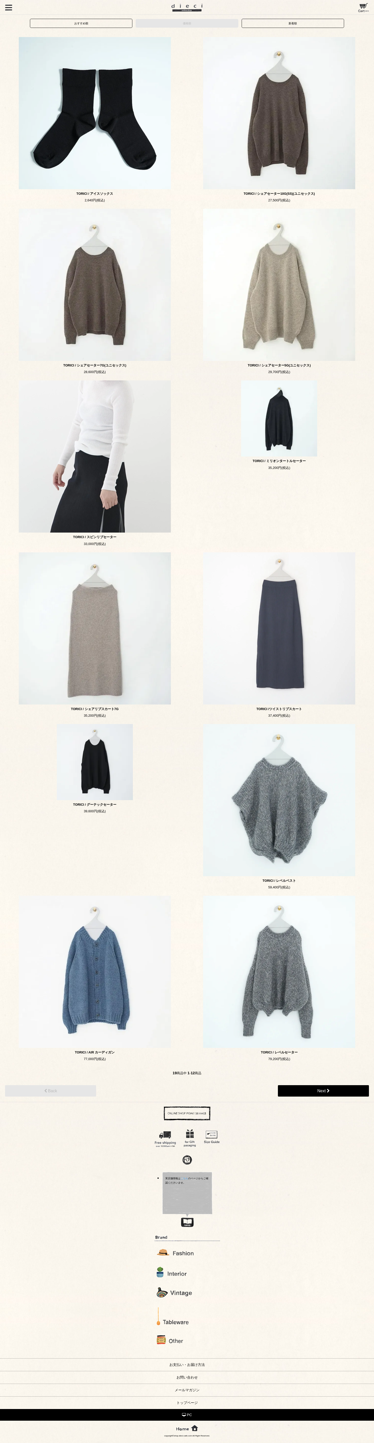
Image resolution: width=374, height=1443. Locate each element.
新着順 (293, 23)
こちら (184, 1178)
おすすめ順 (81, 23)
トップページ (187, 1403)
